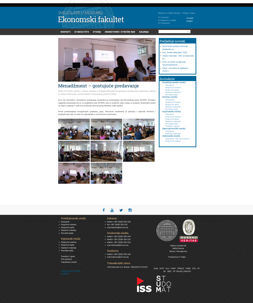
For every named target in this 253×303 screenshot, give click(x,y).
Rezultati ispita (171, 94)
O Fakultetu (81, 31)
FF (198, 268)
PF (174, 271)
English (190, 21)
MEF (169, 271)
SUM (156, 268)
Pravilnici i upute (172, 126)
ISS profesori (66, 259)
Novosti (66, 31)
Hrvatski (190, 18)
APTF (161, 268)
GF (164, 271)
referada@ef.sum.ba (119, 245)
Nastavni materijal (172, 92)
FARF (173, 268)
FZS (194, 268)
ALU (167, 268)
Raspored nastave (173, 87)
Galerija (144, 31)
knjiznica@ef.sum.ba (120, 257)
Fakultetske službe (69, 262)
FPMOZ (180, 268)
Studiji (97, 31)
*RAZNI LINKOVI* (183, 271)
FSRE (188, 268)
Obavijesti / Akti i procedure (177, 138)
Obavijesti (169, 85)
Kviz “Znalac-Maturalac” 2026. (175, 52)
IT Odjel (182, 257)
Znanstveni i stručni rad (120, 31)
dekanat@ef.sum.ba (119, 227)
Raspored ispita (172, 90)
